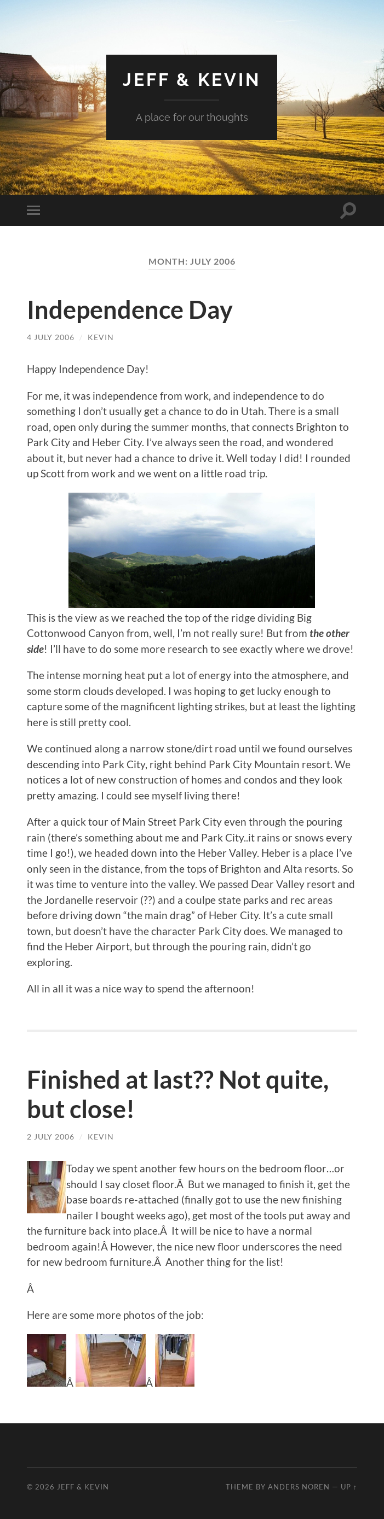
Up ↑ (349, 1486)
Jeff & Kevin (192, 79)
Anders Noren (299, 1486)
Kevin (101, 337)
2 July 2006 (50, 1136)
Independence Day (130, 309)
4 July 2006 (50, 337)
